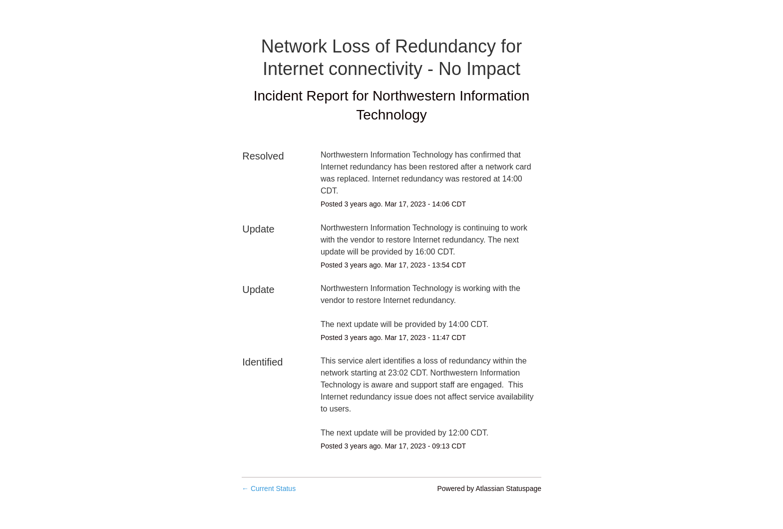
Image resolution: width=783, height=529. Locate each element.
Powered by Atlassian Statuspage (489, 488)
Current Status (269, 488)
